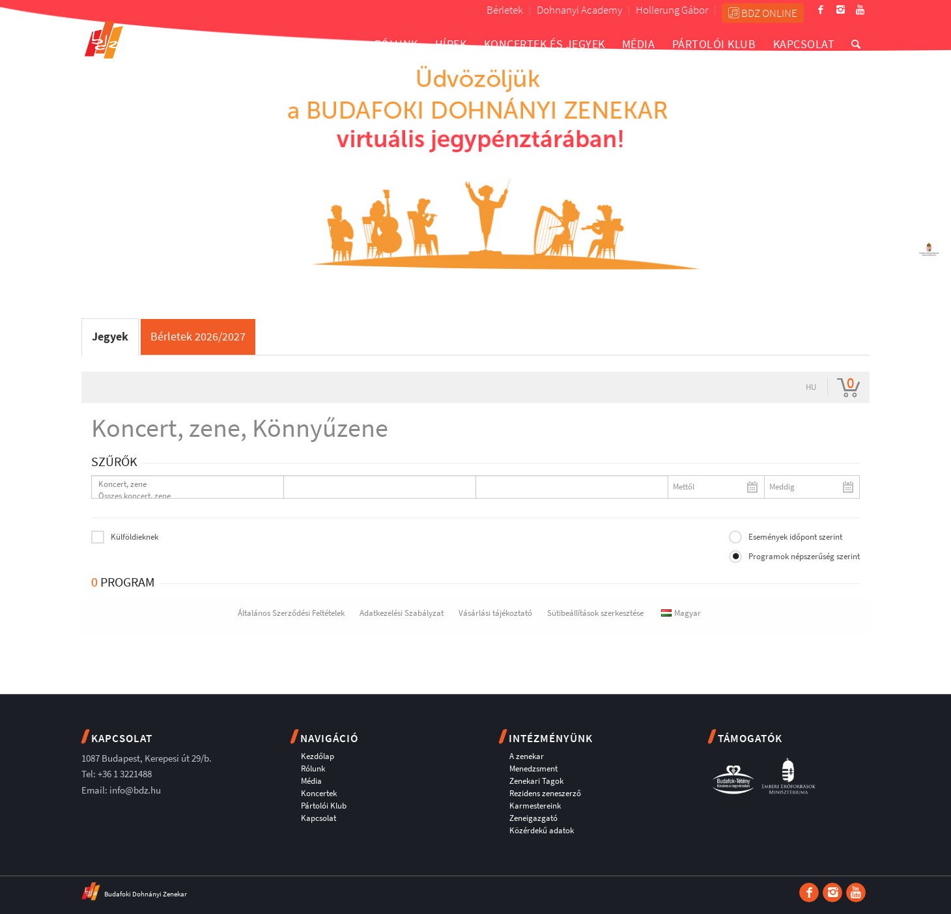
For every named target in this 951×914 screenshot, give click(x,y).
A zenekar (526, 756)
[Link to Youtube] (860, 10)
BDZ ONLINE (762, 13)
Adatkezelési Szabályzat (402, 612)
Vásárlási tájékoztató (495, 612)
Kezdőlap (317, 756)
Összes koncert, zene (182, 496)
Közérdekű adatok (541, 830)
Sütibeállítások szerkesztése (595, 612)
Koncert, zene (182, 484)
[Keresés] (856, 44)
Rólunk (313, 768)
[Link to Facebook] (820, 10)
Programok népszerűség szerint (804, 556)
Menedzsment (533, 768)
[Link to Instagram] (840, 10)
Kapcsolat (318, 818)
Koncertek (319, 793)
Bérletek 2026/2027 (198, 336)
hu (811, 387)
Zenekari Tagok (536, 780)
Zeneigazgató (533, 818)
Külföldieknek (134, 536)
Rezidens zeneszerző (545, 793)
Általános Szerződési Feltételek (291, 612)
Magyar (681, 612)
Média (311, 780)
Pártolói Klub (324, 805)
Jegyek (110, 336)
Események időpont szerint (795, 536)
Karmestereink (535, 805)
